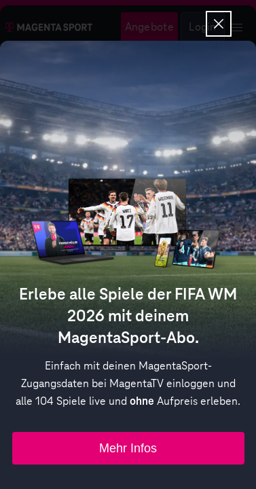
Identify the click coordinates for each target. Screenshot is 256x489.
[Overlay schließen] (218, 24)
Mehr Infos (128, 448)
